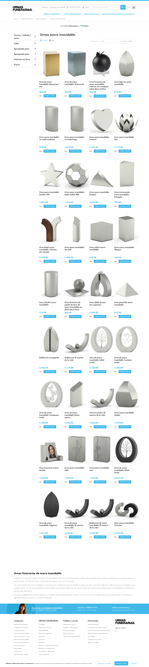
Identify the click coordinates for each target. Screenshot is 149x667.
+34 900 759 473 (75, 7)
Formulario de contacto (57, 7)
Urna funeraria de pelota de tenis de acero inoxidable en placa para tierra (73, 306)
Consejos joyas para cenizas (97, 627)
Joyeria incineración (21, 624)
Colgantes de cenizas (21, 627)
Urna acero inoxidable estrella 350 (49, 193)
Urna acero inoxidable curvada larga (74, 138)
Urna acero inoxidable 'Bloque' (124, 248)
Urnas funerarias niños (21, 642)
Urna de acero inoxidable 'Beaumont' (74, 82)
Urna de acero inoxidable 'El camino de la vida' (74, 525)
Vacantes (42, 636)
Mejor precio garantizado (72, 636)
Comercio (44, 7)
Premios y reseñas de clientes (48, 645)
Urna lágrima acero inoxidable (122, 82)
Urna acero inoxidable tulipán (124, 413)
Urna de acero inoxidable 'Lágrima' (48, 524)
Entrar (87, 7)
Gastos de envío (68, 633)
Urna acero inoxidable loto (124, 138)
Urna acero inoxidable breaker (99, 193)
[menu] (89, 14)
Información (93, 620)
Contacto (42, 624)
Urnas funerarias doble (21, 633)
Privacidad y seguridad (46, 651)
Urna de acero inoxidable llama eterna (72, 415)
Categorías (18, 620)
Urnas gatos (18, 648)
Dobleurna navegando (49, 357)
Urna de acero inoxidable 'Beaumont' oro (49, 84)
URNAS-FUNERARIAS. (49, 620)
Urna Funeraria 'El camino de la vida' (97, 413)
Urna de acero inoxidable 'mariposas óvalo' (49, 415)
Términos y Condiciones (47, 648)
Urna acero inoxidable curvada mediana (49, 138)
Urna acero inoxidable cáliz (74, 468)
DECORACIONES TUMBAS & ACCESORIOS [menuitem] (118, 14)
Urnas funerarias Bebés (21, 639)
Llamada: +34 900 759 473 (87, 607)
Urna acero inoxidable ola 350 (74, 248)
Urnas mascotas (19, 645)
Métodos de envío (69, 624)
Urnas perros (18, 651)
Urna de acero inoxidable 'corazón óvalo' (123, 360)
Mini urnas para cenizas (22, 636)
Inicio (15, 19)
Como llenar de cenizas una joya (99, 630)
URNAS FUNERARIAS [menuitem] (51, 14)
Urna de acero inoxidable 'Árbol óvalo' (121, 470)
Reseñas (41, 642)
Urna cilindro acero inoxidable (47, 303)
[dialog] (74, 663)
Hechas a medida (93, 642)
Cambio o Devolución (70, 627)
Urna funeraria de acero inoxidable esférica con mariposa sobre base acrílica (99, 85)
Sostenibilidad (43, 630)
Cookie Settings (44, 654)
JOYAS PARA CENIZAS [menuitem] (72, 14)
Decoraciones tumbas (21, 654)
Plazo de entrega (69, 630)
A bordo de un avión (95, 639)
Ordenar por (94, 41)
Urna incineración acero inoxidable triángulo (122, 194)
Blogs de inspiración (45, 633)
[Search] (123, 7)
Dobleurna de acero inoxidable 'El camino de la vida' (98, 525)
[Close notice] (146, 663)
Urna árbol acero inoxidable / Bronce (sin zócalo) (47, 249)
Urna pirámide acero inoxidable (123, 303)
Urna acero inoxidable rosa (99, 468)
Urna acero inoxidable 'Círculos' (124, 524)
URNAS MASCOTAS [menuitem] (91, 14)
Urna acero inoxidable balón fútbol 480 (74, 193)
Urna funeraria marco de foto (48, 468)
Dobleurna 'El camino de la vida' (74, 358)
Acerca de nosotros (45, 627)
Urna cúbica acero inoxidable (97, 248)
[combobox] (109, 7)
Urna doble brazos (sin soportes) (97, 303)
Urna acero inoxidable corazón (99, 138)
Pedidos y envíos (70, 620)
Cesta (128, 7)
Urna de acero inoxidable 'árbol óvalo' (96, 360)
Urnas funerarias (26, 19)
